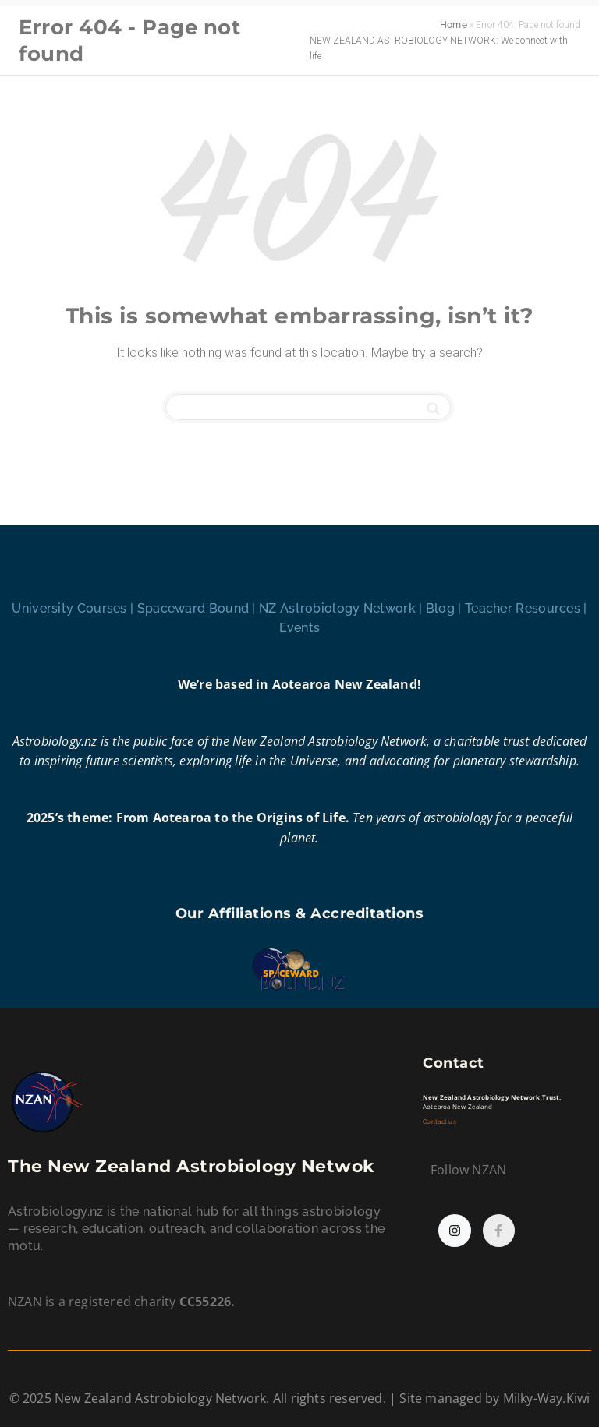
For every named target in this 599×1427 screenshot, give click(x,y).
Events (300, 627)
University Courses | (74, 608)
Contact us (440, 1121)
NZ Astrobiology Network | (342, 608)
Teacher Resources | (526, 608)
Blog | (445, 608)
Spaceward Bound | (198, 608)
